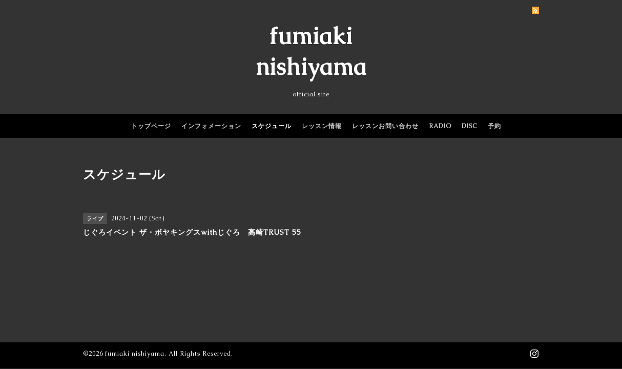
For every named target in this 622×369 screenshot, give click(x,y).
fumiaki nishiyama (134, 354)
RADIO (440, 126)
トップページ (151, 126)
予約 (494, 126)
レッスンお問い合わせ (385, 126)
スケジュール (272, 126)
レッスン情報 (322, 126)
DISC (470, 126)
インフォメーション (211, 126)
